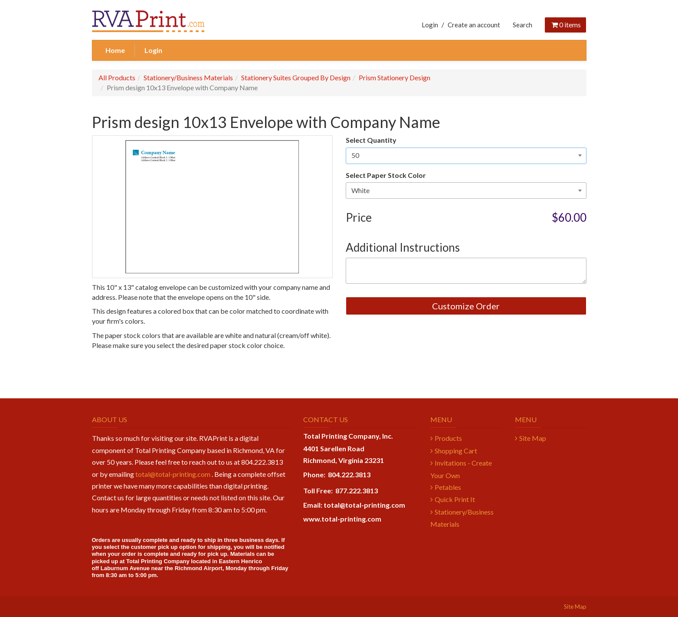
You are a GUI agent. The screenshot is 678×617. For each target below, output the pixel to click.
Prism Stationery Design (394, 77)
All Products (116, 77)
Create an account (474, 25)
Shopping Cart (456, 450)
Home (115, 50)
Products (448, 438)
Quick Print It (455, 499)
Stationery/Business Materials (188, 77)
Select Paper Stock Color (386, 175)
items (565, 24)
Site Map (532, 438)
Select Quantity (371, 140)
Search (522, 25)
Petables (448, 487)
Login (430, 25)
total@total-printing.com (172, 474)
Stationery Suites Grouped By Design (295, 77)
